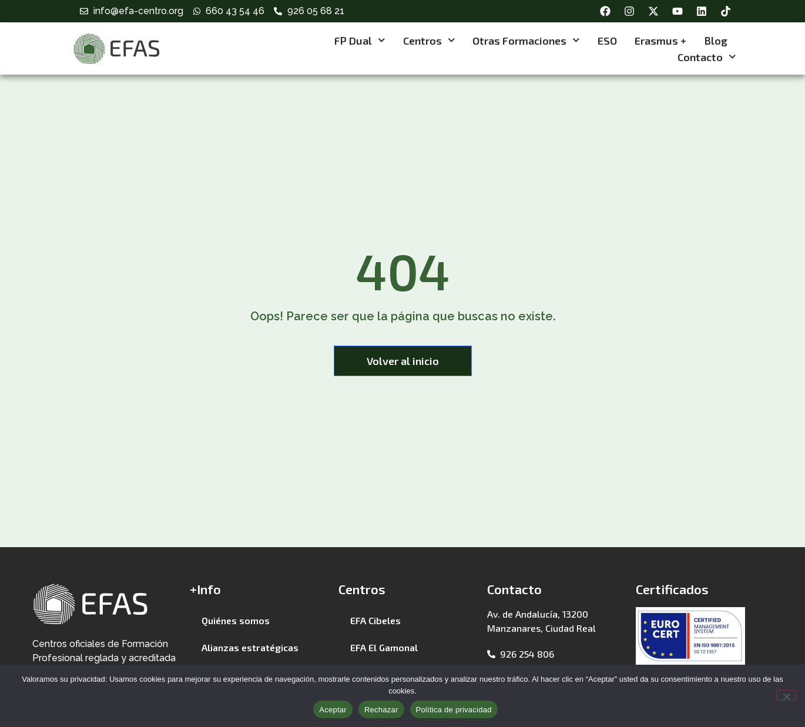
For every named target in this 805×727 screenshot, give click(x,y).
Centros (429, 40)
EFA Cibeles (375, 620)
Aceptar (333, 709)
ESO (607, 40)
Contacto (706, 57)
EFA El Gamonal (384, 647)
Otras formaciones (526, 40)
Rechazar (381, 709)
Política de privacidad (454, 709)
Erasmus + (660, 40)
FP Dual (359, 40)
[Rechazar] (786, 695)
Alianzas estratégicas (250, 647)
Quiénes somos (236, 620)
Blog (715, 40)
